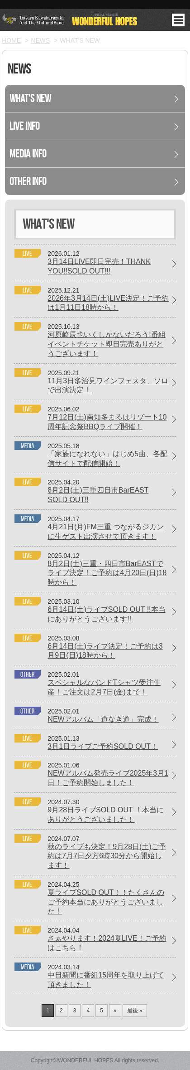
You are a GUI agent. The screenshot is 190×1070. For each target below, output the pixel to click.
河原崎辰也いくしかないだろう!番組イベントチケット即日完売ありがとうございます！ (106, 344)
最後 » (134, 1010)
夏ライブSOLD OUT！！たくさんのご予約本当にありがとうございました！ (106, 902)
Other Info (28, 181)
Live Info (24, 126)
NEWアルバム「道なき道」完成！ (103, 719)
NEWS (40, 40)
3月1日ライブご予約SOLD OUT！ (103, 746)
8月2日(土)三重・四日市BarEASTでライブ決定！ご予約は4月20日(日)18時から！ (107, 573)
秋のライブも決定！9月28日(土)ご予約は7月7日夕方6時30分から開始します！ (107, 856)
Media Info (28, 154)
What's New (30, 98)
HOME (11, 40)
